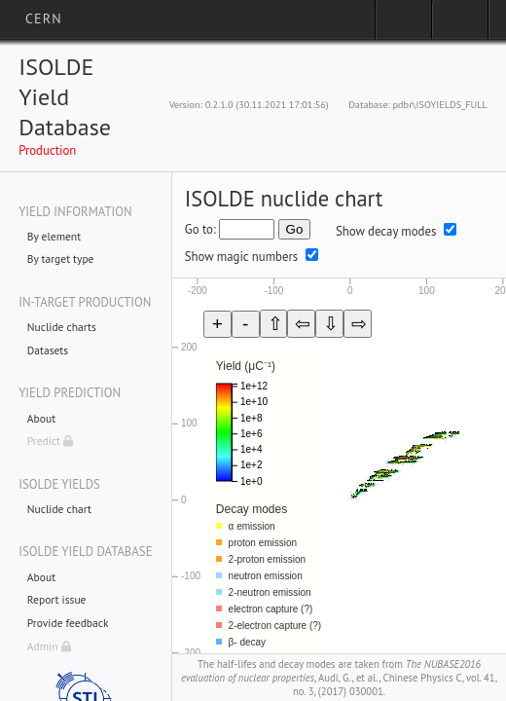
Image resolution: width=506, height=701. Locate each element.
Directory (460, 25)
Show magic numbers (241, 256)
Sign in (403, 25)
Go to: (200, 229)
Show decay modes (386, 231)
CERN (43, 18)
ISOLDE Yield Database (64, 97)
